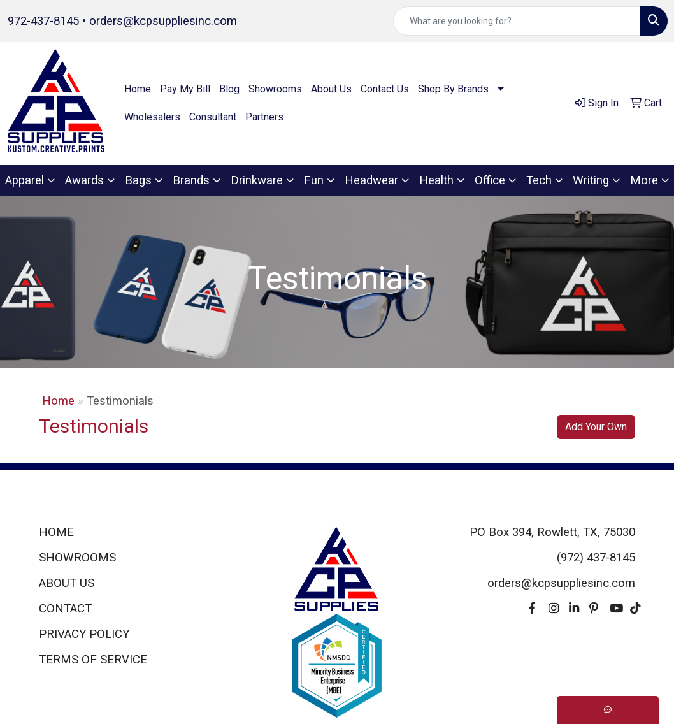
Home (137, 89)
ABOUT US (66, 583)
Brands (191, 180)
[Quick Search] (517, 21)
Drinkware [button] (257, 180)
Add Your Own (596, 427)
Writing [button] (591, 180)
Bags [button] (138, 180)
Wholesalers (152, 117)
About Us (331, 89)
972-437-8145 (43, 21)
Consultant (212, 117)
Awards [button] (84, 180)
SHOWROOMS (77, 558)
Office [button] (490, 180)
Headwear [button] (371, 180)
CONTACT (65, 609)
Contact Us (385, 89)
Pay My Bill (185, 89)
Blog (229, 89)
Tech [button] (539, 180)
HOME (56, 532)
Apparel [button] (24, 180)
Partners (264, 117)
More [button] (644, 180)
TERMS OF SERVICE (93, 660)
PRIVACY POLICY (84, 634)
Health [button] (436, 180)
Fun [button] (314, 180)
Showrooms (275, 89)
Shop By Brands (453, 89)
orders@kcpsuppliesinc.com (163, 21)
